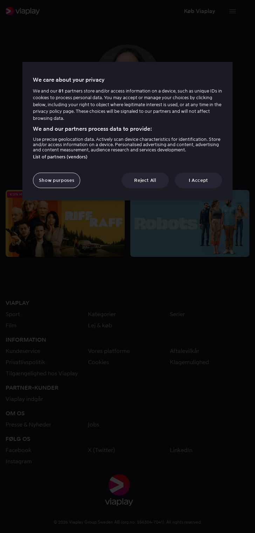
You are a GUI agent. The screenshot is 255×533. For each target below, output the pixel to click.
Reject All (145, 180)
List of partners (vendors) (60, 156)
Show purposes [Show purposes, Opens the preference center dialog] (56, 180)
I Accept (198, 180)
